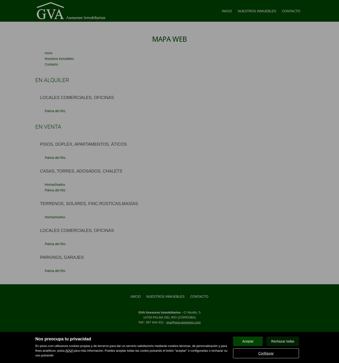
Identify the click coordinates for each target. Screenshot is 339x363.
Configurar (266, 353)
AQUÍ (69, 350)
